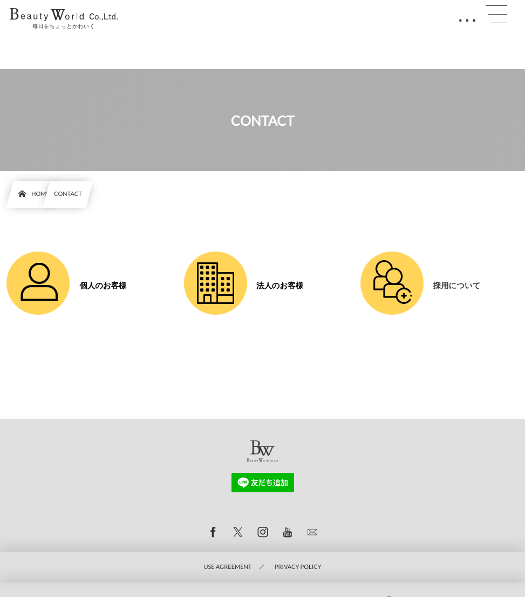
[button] (496, 14)
